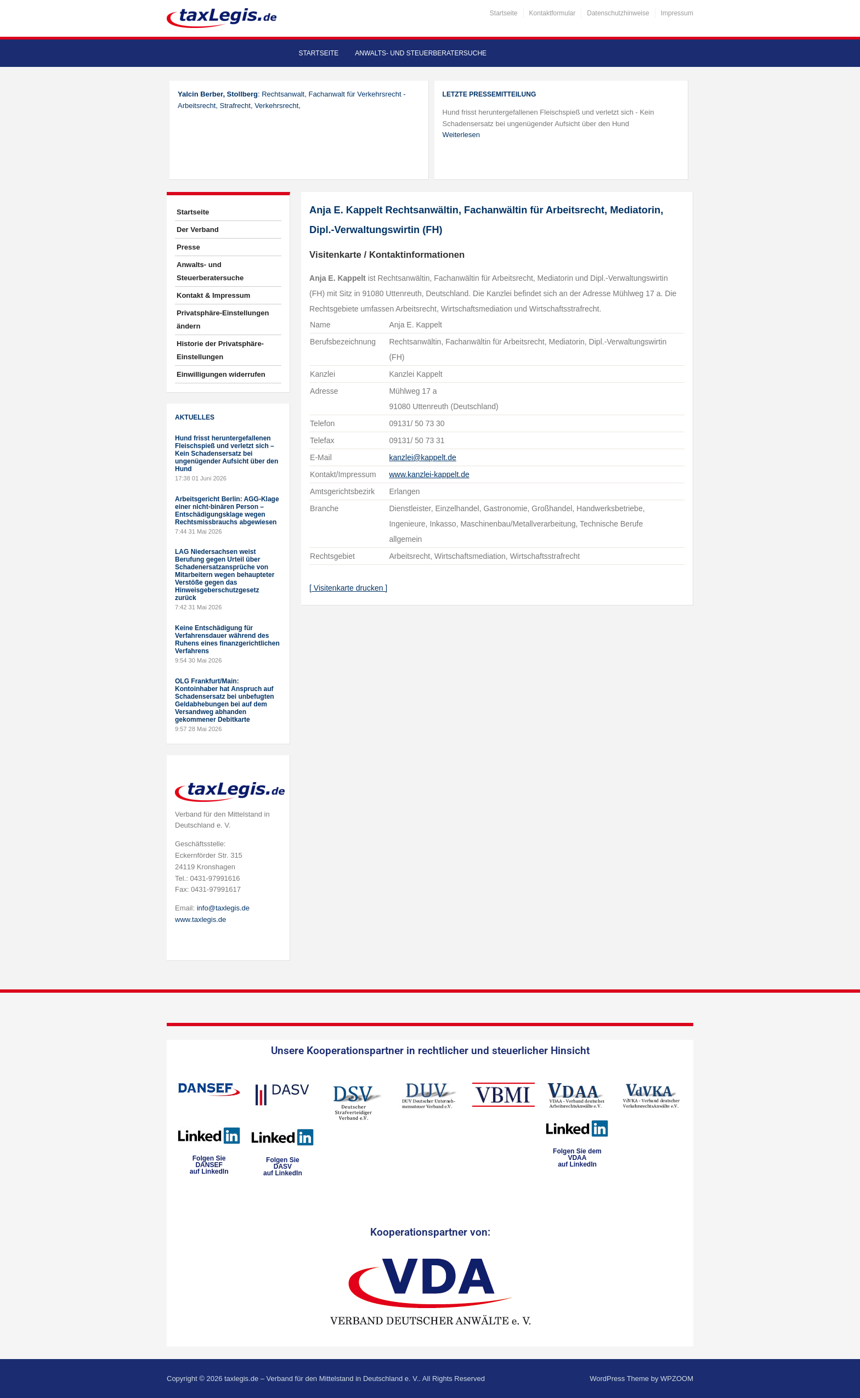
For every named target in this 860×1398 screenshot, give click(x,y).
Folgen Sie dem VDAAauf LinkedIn (577, 1157)
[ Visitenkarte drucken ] (348, 588)
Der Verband (198, 229)
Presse (188, 247)
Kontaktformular (552, 13)
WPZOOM (676, 1378)
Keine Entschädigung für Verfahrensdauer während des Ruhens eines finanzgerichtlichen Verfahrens (227, 639)
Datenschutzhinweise (618, 13)
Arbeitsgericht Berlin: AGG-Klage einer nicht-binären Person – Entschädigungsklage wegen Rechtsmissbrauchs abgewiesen (227, 510)
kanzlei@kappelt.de (422, 457)
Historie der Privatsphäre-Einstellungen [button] (220, 350)
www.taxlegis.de (200, 919)
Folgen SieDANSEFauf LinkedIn (209, 1164)
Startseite (504, 13)
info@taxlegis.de (223, 908)
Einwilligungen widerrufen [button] (221, 374)
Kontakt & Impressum (213, 295)
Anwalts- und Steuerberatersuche (420, 53)
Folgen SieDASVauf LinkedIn (282, 1166)
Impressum (677, 13)
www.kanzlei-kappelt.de (429, 474)
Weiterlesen (461, 135)
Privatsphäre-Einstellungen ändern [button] (223, 319)
